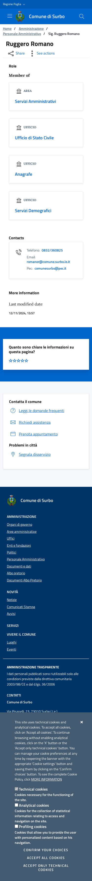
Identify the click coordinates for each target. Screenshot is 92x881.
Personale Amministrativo (22, 33)
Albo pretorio (16, 573)
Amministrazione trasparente (33, 667)
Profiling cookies (33, 826)
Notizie (12, 599)
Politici (11, 552)
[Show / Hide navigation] (10, 16)
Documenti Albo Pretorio (24, 580)
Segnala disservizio (30, 454)
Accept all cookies (46, 857)
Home (7, 28)
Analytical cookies (34, 805)
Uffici (10, 538)
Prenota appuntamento (33, 434)
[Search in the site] (82, 16)
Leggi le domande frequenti (36, 410)
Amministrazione (31, 28)
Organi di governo (19, 524)
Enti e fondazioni (19, 545)
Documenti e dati (19, 566)
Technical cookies (33, 789)
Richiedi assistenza (30, 422)
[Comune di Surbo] (43, 16)
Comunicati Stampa (21, 606)
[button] (14, 4)
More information (46, 779)
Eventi (11, 649)
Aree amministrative (22, 531)
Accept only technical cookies (46, 867)
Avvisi (11, 613)
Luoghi (11, 642)
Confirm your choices (46, 850)
